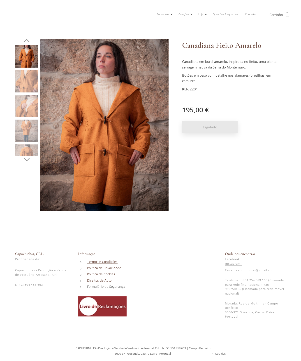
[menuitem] (222, 14)
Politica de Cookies (101, 274)
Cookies (220, 354)
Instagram (233, 264)
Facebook (232, 259)
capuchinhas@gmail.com (255, 270)
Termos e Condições (102, 262)
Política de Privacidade (104, 268)
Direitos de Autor (100, 280)
